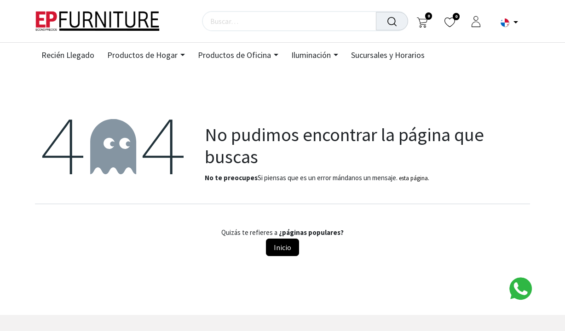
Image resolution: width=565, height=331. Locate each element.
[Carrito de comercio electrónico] (422, 21)
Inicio (282, 247)
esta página (413, 178)
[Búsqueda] (392, 21)
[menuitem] (71, 55)
